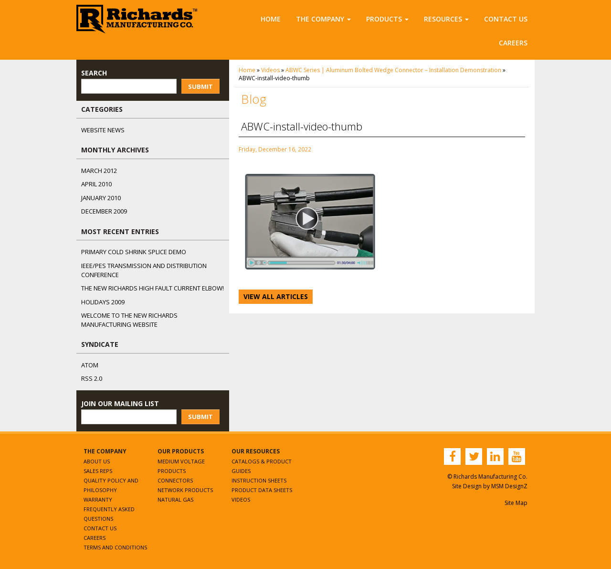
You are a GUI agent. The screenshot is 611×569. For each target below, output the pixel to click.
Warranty (98, 499)
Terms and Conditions (115, 547)
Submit (200, 86)
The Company (323, 18)
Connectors (175, 480)
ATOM (89, 365)
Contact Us (505, 18)
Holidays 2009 (103, 302)
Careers (513, 42)
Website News (103, 130)
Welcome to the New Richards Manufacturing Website (129, 320)
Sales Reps (98, 470)
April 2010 (96, 184)
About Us (97, 461)
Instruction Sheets (259, 480)
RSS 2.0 (91, 378)
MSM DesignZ (509, 486)
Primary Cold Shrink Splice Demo (133, 251)
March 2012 (99, 170)
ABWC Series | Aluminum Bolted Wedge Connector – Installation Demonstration (393, 70)
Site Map (516, 503)
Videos (270, 70)
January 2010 (101, 197)
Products (387, 18)
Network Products (185, 490)
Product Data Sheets (262, 490)
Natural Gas (175, 499)
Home (271, 18)
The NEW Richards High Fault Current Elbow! (152, 288)
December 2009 (104, 211)
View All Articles (275, 296)
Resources (446, 18)
